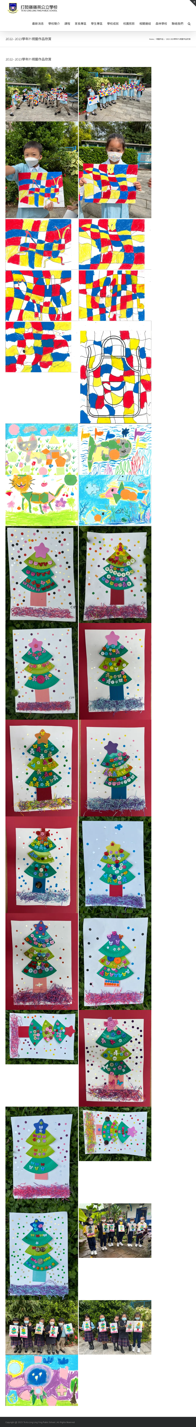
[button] (189, 23)
